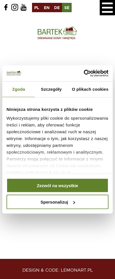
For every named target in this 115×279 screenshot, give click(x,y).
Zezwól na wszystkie (57, 185)
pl (36, 7)
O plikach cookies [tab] (90, 88)
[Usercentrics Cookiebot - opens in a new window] (83, 73)
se (66, 7)
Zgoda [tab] (18, 88)
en (47, 7)
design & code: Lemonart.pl (57, 270)
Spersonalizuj (58, 202)
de (57, 7)
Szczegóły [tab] (51, 88)
